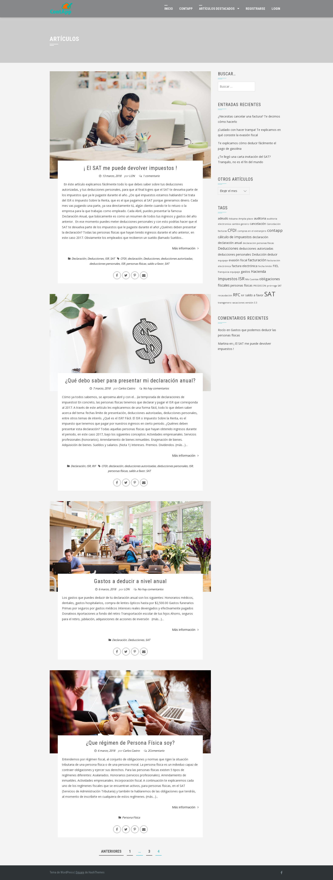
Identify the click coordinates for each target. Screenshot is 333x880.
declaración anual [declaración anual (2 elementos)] (230, 243)
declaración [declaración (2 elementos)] (260, 237)
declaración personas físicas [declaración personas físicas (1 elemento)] (258, 243)
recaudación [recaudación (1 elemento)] (225, 295)
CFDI (123, 258)
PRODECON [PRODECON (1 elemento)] (259, 285)
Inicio (168, 9)
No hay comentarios (156, 388)
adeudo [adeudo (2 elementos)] (223, 218)
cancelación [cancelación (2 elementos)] (258, 224)
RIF (94, 466)
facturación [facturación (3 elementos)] (257, 260)
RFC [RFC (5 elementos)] (236, 295)
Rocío (222, 330)
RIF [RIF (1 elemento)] (242, 295)
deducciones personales (104, 264)
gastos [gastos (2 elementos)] (245, 272)
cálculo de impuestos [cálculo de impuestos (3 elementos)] (235, 237)
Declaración (79, 258)
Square (80, 872)
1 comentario (151, 176)
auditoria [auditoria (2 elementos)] (260, 218)
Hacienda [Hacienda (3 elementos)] (258, 271)
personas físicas (136, 264)
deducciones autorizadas (176, 258)
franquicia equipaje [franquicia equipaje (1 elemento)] (229, 271)
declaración (135, 258)
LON (132, 176)
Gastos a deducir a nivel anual (130, 581)
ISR (107, 258)
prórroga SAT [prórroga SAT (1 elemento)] (274, 285)
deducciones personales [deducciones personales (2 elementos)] (234, 254)
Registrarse (255, 9)
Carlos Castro (126, 388)
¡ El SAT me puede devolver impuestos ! (130, 168)
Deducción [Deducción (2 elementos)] (259, 254)
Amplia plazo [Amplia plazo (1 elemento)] (245, 218)
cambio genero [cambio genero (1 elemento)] (240, 223)
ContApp (186, 9)
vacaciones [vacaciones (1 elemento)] (238, 302)
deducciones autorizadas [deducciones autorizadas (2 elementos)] (256, 248)
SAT (112, 258)
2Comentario (156, 751)
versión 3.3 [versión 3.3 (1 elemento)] (251, 302)
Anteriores (111, 851)
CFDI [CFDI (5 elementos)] (232, 230)
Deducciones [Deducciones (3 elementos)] (228, 248)
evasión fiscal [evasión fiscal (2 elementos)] (238, 260)
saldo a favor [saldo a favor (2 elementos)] (254, 295)
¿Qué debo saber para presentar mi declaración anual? (130, 380)
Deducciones (95, 258)
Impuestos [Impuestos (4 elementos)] (227, 278)
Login (276, 9)
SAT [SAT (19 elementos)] (269, 294)
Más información (185, 248)
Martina (223, 343)
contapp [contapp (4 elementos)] (275, 230)
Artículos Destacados (217, 9)
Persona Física (131, 817)
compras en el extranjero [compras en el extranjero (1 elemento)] (251, 230)
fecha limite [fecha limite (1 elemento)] (265, 266)
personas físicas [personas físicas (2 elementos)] (241, 285)
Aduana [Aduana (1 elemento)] (233, 218)
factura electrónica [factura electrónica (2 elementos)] (244, 266)
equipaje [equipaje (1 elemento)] (223, 260)
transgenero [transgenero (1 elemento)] (224, 302)
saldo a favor (155, 264)
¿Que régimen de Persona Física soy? (130, 743)
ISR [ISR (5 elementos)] (241, 278)
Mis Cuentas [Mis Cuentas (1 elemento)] (251, 279)
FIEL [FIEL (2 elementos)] (276, 266)
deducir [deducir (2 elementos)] (272, 254)
